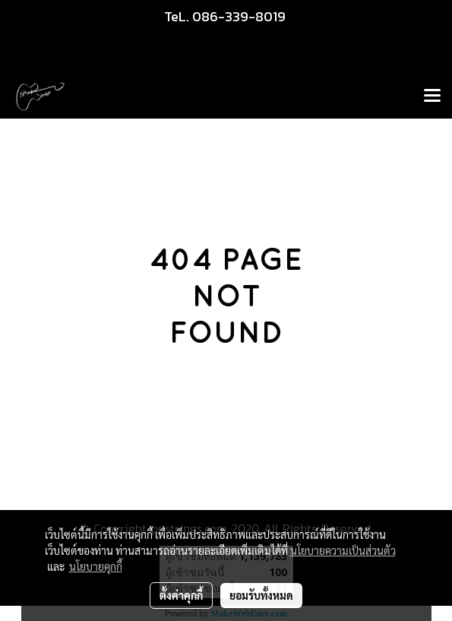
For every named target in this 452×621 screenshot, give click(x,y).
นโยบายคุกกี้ (95, 566)
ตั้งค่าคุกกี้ (181, 595)
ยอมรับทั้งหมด (261, 595)
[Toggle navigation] (432, 96)
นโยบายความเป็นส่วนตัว (343, 550)
